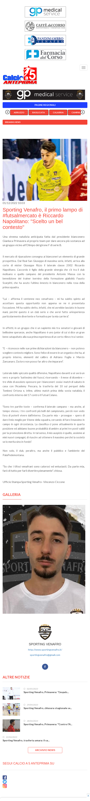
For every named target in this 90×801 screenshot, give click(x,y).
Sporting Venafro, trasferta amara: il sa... (26, 740)
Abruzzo (19, 112)
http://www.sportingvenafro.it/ (45, 649)
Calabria (58, 112)
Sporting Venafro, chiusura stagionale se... (48, 708)
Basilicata (38, 112)
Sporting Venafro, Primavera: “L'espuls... (46, 692)
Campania (77, 112)
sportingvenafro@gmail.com (45, 654)
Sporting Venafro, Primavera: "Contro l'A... (48, 724)
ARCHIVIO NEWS (45, 750)
